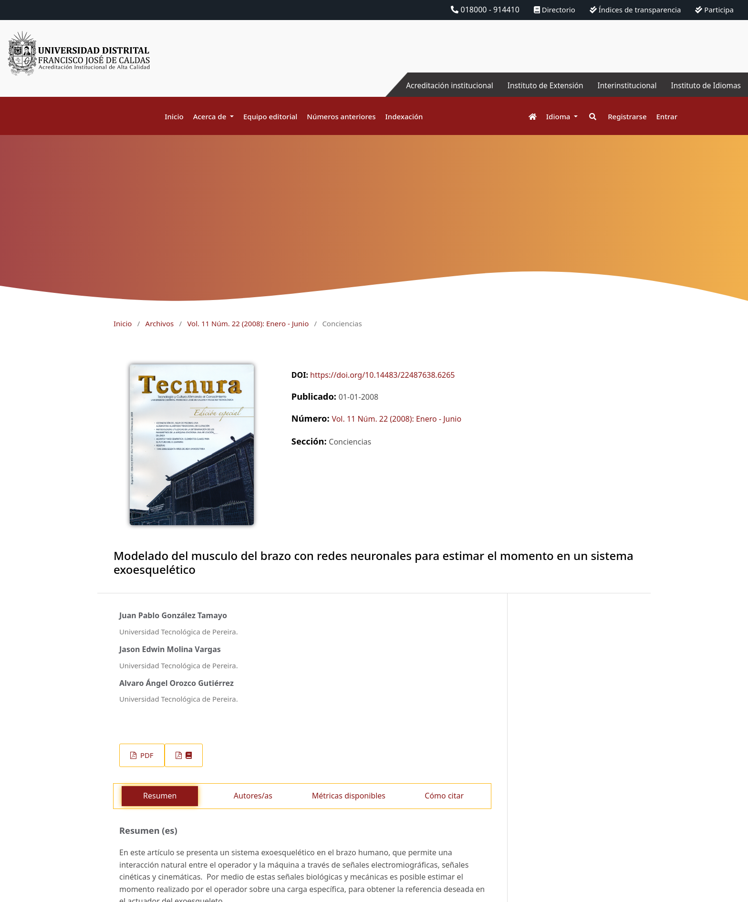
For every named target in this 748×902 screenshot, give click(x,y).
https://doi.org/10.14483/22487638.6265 (382, 375)
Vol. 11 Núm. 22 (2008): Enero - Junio (248, 323)
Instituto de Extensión (539, 85)
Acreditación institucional (440, 85)
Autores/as (253, 795)
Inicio (174, 116)
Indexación (404, 116)
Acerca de (211, 116)
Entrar (666, 116)
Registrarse (627, 116)
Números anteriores (341, 116)
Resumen (160, 795)
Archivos (159, 323)
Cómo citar (444, 795)
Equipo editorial (270, 116)
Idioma (559, 116)
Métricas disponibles (348, 795)
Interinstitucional (623, 85)
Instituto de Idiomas (704, 85)
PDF (145, 755)
